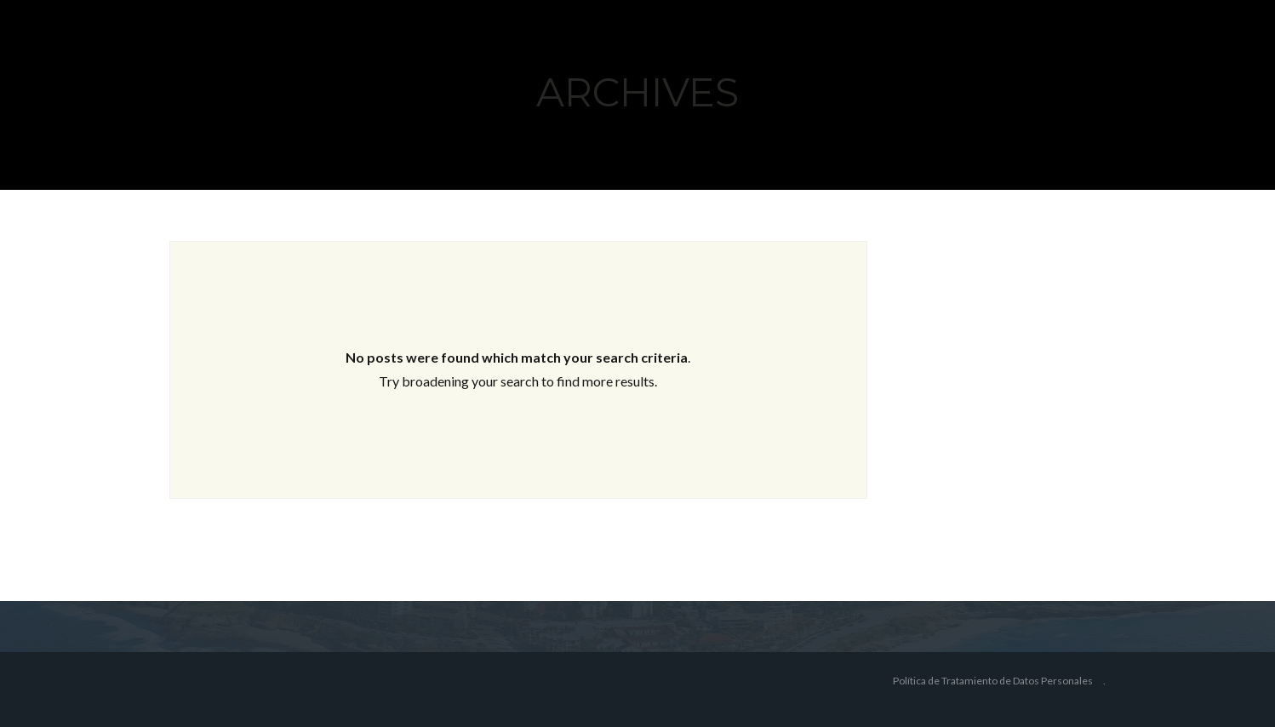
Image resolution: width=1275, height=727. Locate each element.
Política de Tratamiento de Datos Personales (993, 680)
